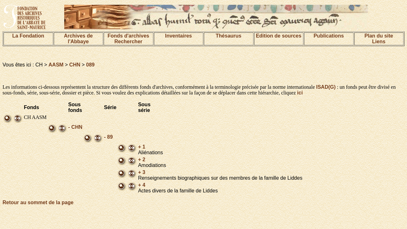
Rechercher (128, 41)
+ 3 (141, 172)
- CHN (75, 127)
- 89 (108, 137)
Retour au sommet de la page (38, 202)
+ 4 (141, 185)
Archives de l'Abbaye (78, 38)
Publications (329, 35)
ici (300, 92)
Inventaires (178, 35)
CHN (74, 64)
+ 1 (141, 146)
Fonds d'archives (128, 35)
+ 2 (141, 159)
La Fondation (28, 35)
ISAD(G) (325, 87)
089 (90, 64)
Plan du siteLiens (378, 38)
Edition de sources (278, 35)
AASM (56, 64)
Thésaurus (228, 35)
